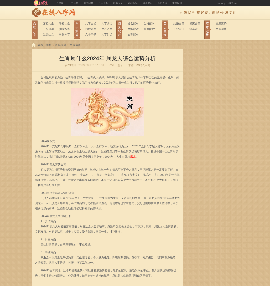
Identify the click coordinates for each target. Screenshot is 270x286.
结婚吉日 (178, 23)
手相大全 (64, 23)
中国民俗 (177, 3)
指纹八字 (64, 29)
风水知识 (147, 3)
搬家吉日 (194, 23)
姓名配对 (133, 23)
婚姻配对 (133, 29)
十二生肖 (73, 3)
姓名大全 (118, 3)
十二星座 (59, 3)
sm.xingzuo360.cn (227, 3)
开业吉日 (178, 29)
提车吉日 (194, 29)
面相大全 (48, 23)
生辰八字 (106, 29)
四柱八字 (133, 3)
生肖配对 (149, 23)
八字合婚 (90, 23)
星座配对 (149, 29)
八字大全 (103, 3)
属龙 (133, 156)
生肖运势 (221, 29)
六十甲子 (90, 34)
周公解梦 (88, 3)
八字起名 (106, 23)
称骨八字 (64, 34)
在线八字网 (44, 45)
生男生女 (48, 34)
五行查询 (48, 29)
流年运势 (60, 45)
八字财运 (106, 34)
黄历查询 (162, 3)
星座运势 (221, 23)
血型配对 (133, 34)
